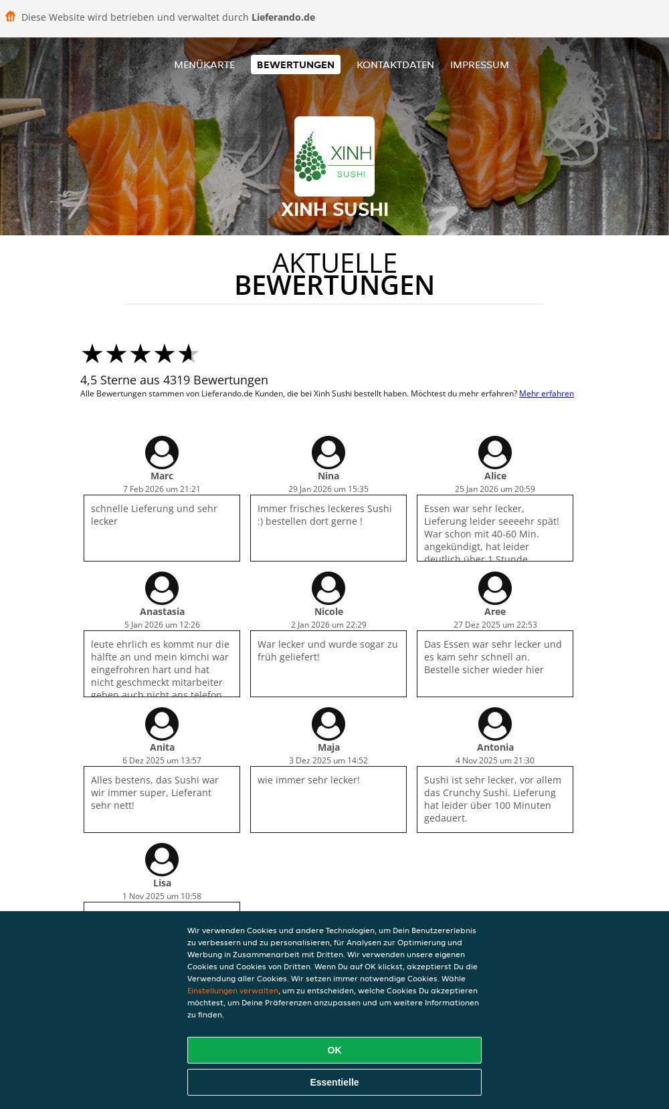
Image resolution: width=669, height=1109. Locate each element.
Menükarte (204, 64)
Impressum (479, 64)
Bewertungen (295, 64)
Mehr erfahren (546, 393)
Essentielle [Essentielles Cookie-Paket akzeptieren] (334, 1082)
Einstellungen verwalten (232, 990)
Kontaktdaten (395, 64)
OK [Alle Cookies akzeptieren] (335, 1050)
